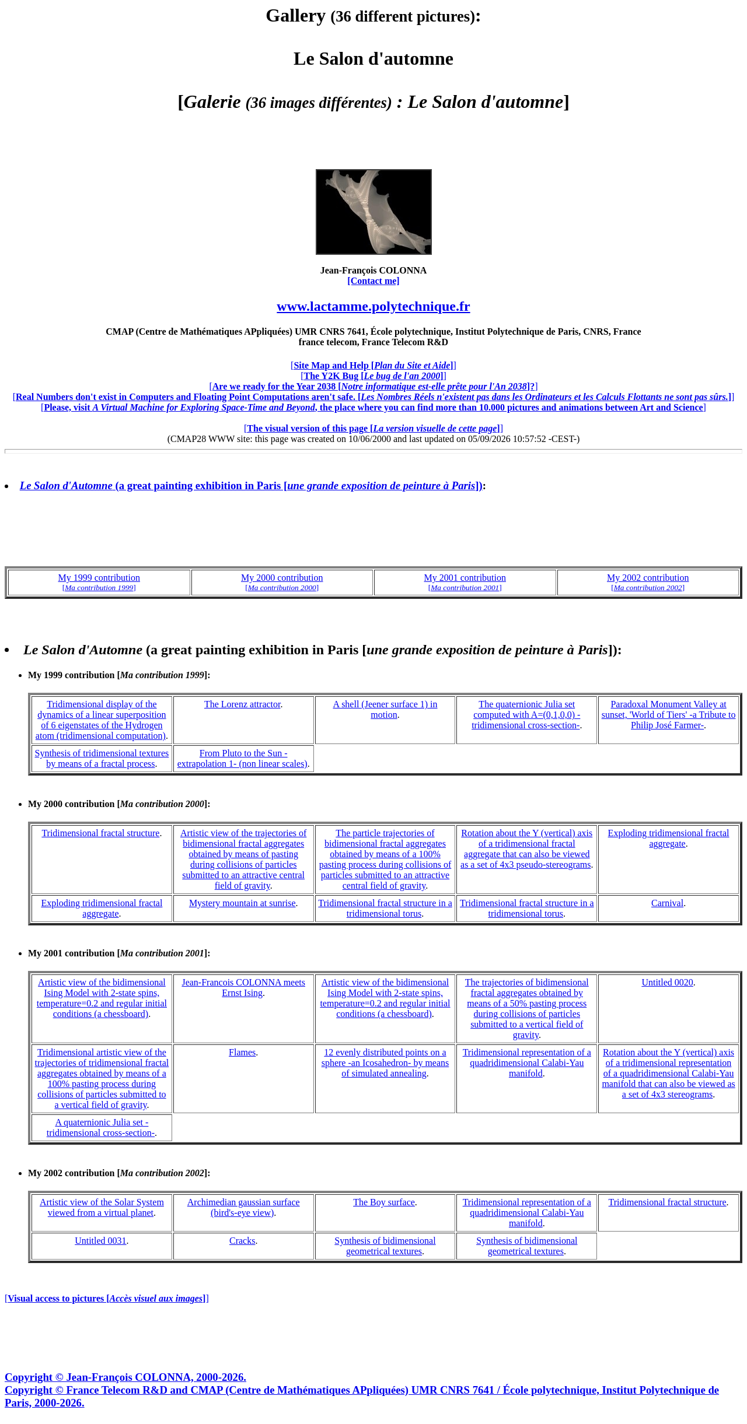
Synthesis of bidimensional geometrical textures (384, 1246)
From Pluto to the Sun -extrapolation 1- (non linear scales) (242, 758)
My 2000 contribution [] (117, 804)
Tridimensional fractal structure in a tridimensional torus (385, 908)
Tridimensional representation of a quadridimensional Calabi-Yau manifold (527, 1062)
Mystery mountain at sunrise (242, 903)
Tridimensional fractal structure (100, 833)
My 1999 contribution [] (117, 675)
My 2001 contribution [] (117, 953)
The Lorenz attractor (242, 704)
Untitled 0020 (667, 982)
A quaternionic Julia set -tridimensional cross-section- (101, 1127)
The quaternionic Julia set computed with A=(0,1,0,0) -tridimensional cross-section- (526, 714)
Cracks (242, 1241)
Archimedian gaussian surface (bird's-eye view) (243, 1207)
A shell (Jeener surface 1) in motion (385, 709)
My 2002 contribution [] (117, 1173)
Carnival (667, 903)
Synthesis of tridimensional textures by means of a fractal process (102, 758)
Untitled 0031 (100, 1241)
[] (373, 365)
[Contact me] (373, 281)
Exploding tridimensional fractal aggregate (668, 838)
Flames (242, 1052)
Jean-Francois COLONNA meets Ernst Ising (243, 987)
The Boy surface (384, 1202)
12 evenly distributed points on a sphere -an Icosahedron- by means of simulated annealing (385, 1062)
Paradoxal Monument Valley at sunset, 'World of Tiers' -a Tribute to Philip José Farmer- (669, 714)
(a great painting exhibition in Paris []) (251, 485)
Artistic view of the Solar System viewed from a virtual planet (102, 1207)
